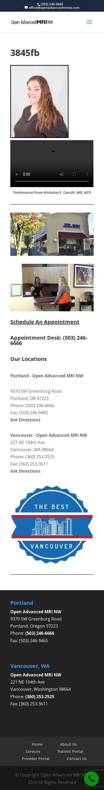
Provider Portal (35, 758)
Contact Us (77, 758)
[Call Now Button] (91, 778)
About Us (68, 744)
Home (37, 744)
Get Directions (25, 420)
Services (33, 751)
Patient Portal (70, 751)
